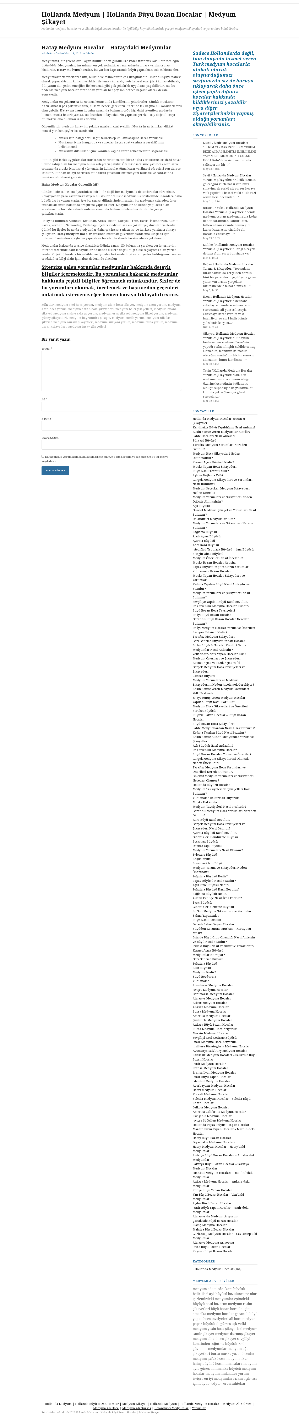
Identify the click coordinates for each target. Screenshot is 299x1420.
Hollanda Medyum (163, 1403)
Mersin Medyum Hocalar (211, 1033)
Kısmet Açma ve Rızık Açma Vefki (216, 662)
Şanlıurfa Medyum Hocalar (212, 1020)
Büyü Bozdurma (204, 976)
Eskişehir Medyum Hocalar (212, 1116)
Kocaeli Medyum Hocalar (211, 1094)
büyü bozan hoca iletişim (230, 1309)
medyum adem (205, 1289)
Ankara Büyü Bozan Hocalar (213, 1024)
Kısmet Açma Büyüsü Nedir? (213, 462)
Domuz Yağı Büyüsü (207, 846)
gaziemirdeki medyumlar (213, 1299)
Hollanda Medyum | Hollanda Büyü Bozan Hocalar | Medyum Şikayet (95, 1403)
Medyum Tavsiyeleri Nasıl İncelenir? (219, 806)
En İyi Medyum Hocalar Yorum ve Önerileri (224, 628)
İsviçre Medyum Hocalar (210, 989)
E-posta (47, 418)
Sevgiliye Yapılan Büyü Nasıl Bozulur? (221, 601)
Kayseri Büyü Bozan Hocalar (213, 1251)
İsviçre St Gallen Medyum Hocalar (217, 1120)
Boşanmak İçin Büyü (207, 863)
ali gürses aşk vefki (231, 1324)
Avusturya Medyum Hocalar (213, 985)
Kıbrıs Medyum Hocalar (210, 1002)
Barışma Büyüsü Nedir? (210, 632)
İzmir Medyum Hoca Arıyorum (215, 1042)
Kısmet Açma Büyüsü (208, 950)
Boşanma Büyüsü (205, 841)
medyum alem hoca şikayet (114, 304)
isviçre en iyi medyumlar (212, 1379)
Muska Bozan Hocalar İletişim (214, 562)
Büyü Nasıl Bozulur (207, 920)
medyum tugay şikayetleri (87, 326)
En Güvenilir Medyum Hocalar (215, 750)
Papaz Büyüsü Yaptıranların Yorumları (221, 567)
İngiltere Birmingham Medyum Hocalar (221, 1046)
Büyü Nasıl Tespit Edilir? (211, 471)
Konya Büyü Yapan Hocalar (212, 1190)
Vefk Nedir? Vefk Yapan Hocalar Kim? (219, 654)
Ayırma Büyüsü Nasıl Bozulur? (215, 832)
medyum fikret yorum (147, 313)
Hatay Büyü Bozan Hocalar (212, 1138)
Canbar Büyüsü (204, 676)
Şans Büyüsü (202, 902)
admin (46, 53)
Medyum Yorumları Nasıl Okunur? (218, 850)
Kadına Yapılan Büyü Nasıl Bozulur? (219, 732)
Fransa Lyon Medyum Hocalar (214, 1072)
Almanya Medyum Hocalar (212, 998)
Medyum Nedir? (204, 972)
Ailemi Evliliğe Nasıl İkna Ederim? (217, 898)
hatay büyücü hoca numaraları (217, 1364)
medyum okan (236, 1359)
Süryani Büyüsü (204, 440)
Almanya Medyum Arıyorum (213, 1242)
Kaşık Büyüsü (203, 859)
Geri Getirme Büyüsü (208, 959)
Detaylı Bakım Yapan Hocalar (213, 924)
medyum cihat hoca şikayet (214, 1339)
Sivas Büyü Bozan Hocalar (211, 1247)
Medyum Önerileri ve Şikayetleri (216, 658)
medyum (73, 69)
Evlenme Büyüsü (205, 854)
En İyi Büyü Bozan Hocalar (212, 614)
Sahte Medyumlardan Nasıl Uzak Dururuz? (224, 728)
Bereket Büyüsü (204, 710)
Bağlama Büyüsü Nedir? (210, 893)
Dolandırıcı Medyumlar (171, 1408)
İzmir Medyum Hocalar (230, 142)
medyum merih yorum (128, 317)
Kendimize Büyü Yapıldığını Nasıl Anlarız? (224, 427)
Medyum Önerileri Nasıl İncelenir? (218, 558)
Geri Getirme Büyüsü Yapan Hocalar (219, 641)
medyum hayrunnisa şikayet (89, 317)
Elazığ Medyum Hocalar (210, 1225)
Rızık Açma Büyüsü (207, 536)
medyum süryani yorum (112, 322)
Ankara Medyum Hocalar (211, 1007)
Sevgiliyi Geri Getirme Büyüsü (215, 1037)
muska (74, 101)
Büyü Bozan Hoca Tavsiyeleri (214, 610)
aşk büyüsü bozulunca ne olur (233, 1294)
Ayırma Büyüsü (204, 540)
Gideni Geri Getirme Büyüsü (213, 907)
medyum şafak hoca (209, 1359)
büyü (132, 69)
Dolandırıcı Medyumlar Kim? (214, 519)
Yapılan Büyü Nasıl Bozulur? (214, 702)
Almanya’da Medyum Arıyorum (215, 1216)
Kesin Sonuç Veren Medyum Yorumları (221, 689)
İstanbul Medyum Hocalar (211, 1081)
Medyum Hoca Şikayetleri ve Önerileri (220, 706)
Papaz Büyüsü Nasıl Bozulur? (214, 880)
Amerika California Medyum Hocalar (219, 1111)
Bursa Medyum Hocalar (210, 1011)
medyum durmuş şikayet (235, 1334)
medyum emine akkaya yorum (75, 313)
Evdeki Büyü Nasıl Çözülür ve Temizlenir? (223, 946)
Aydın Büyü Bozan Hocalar (212, 1203)
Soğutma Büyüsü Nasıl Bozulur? (216, 889)
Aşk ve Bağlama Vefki (208, 475)
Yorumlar (199, 1408)
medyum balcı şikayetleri (133, 309)
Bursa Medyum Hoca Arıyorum (215, 1029)
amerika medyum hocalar (213, 1314)
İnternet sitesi (50, 437)
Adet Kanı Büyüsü (206, 545)
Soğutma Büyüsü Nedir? (210, 876)
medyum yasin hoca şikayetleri (217, 1329)
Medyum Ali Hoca (106, 1408)
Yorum (47, 348)
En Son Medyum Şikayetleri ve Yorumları (222, 911)
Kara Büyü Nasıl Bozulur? (211, 819)
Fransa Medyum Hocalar (210, 1068)
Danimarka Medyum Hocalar (213, 994)
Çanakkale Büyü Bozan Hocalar (215, 1220)
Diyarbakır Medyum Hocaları (214, 1142)
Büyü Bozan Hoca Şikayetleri (214, 723)
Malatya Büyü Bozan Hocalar (213, 1229)
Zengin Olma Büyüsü (208, 553)
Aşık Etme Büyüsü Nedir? (211, 885)
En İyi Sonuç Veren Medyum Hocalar (219, 697)
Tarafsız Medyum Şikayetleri (214, 636)
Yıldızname (201, 981)
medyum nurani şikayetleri (73, 322)
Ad (44, 399)
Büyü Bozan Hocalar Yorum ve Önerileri (222, 754)
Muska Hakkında (205, 802)
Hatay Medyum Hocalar (210, 1090)
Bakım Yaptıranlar (206, 915)
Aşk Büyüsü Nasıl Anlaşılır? (213, 745)
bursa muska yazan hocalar (232, 1354)
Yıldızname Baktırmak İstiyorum (216, 798)
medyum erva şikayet (114, 313)
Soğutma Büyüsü (205, 963)
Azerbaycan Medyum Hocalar (214, 1085)
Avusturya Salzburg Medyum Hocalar (220, 1050)
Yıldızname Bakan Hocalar (212, 571)
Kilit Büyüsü (202, 968)
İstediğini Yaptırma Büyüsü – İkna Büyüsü (223, 549)
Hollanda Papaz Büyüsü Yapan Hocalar (221, 1124)
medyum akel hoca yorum (74, 304)
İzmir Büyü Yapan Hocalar (212, 1077)
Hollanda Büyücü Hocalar (211, 784)
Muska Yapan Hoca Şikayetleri (215, 466)
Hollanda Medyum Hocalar (214, 1269)
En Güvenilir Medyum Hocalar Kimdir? (221, 606)
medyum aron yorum (151, 304)
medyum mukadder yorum (227, 1374)
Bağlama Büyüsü (205, 532)
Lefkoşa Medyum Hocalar (211, 1107)
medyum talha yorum (147, 322)
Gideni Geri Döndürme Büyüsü (215, 837)
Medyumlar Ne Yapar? (209, 954)
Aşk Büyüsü (201, 506)
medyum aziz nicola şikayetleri (91, 309)
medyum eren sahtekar (227, 1384)
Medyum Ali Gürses (237, 1403)
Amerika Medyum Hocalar (211, 1016)
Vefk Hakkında (203, 693)
